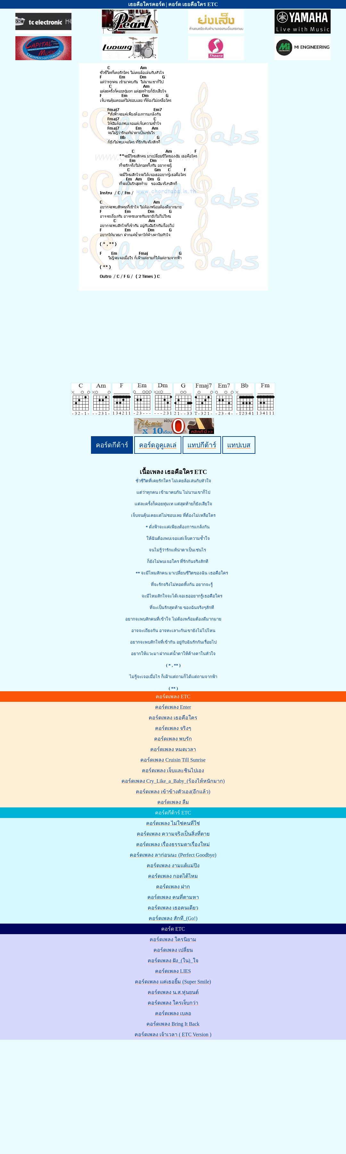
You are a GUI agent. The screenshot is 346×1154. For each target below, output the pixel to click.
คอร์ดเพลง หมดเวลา (173, 749)
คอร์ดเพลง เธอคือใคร (173, 717)
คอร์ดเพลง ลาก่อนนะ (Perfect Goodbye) (173, 855)
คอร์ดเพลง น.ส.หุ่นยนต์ (173, 992)
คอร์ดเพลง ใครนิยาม (173, 939)
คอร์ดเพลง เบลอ (173, 1013)
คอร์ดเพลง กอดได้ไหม (173, 876)
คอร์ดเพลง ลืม (173, 802)
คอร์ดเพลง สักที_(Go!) (173, 918)
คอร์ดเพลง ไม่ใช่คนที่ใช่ (173, 823)
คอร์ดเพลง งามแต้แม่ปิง (173, 865)
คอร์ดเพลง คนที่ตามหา (173, 897)
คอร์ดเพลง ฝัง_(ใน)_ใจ (173, 960)
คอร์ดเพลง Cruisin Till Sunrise (172, 760)
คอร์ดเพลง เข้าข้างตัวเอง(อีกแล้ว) (173, 791)
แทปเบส (239, 445)
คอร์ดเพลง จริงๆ (173, 728)
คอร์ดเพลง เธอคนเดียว (173, 907)
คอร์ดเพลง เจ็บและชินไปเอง (173, 770)
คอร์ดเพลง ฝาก (173, 886)
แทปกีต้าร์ (201, 445)
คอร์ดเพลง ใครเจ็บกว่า (173, 1003)
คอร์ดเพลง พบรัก (173, 738)
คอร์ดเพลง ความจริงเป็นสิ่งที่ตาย (173, 834)
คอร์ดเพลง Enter (173, 707)
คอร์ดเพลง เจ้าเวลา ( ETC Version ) (173, 1034)
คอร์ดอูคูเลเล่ (158, 445)
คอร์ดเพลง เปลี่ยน (173, 950)
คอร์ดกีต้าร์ (112, 445)
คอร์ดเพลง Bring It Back (172, 1024)
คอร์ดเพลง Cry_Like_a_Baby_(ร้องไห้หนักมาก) (173, 781)
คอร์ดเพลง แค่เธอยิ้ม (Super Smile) (173, 981)
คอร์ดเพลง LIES (173, 971)
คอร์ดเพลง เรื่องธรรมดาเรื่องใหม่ (173, 844)
